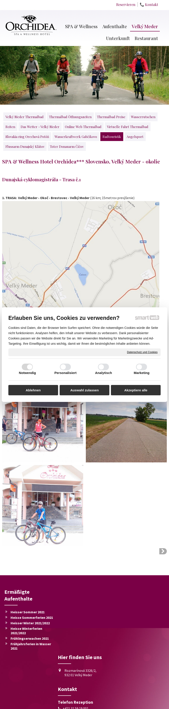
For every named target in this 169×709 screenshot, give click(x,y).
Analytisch (103, 373)
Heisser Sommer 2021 (28, 612)
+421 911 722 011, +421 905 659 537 (86, 650)
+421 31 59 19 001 (76, 643)
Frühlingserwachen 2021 (30, 638)
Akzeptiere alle (135, 390)
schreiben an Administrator (53, 703)
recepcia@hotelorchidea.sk (84, 657)
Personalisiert (65, 373)
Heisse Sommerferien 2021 (32, 617)
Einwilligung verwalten (118, 703)
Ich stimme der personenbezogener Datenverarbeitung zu (138, 653)
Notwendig (27, 373)
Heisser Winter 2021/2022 (30, 623)
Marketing (142, 373)
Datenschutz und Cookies (142, 352)
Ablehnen (33, 390)
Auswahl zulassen (84, 390)
